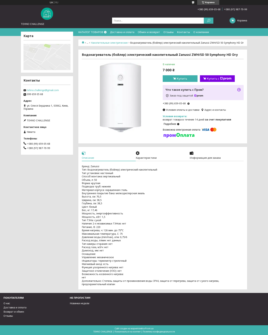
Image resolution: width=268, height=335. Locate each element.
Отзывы (168, 32)
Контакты (183, 32)
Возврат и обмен (13, 311)
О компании (201, 32)
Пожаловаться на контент (128, 331)
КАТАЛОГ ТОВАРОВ (90, 32)
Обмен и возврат (149, 32)
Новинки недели (79, 303)
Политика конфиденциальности (159, 331)
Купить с (219, 78)
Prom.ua (149, 328)
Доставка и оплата (122, 32)
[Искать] (208, 21)
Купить (182, 78)
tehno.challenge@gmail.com (43, 90)
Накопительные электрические (109, 42)
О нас (6, 303)
